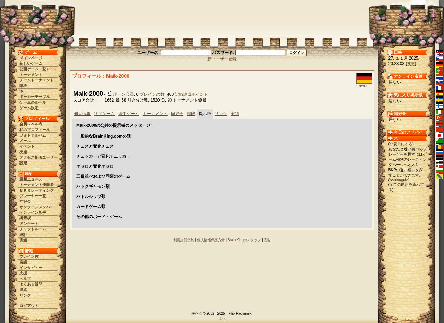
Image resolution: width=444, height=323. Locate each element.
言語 (23, 262)
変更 (411, 64)
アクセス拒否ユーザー (38, 157)
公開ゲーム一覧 (32, 69)
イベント (27, 146)
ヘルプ (25, 279)
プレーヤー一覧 (32, 196)
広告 (267, 240)
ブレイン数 (29, 256)
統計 (23, 235)
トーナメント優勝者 (36, 185)
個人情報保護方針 (211, 240)
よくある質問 (30, 284)
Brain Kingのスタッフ (244, 240)
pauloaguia (399, 180)
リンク (25, 295)
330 (51, 69)
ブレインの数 (151, 94)
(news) (361, 85)
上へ (222, 318)
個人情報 (82, 113)
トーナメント (30, 74)
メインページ (30, 58)
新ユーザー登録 (222, 58)
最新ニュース (30, 179)
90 (169, 100)
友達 (23, 152)
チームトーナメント (36, 80)
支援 (23, 273)
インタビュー (30, 267)
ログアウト (29, 306)
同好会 (25, 201)
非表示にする (401, 144)
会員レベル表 (30, 124)
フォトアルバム (32, 135)
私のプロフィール (34, 130)
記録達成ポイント (191, 94)
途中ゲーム (128, 113)
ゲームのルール (32, 102)
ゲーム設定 (29, 108)
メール (25, 141)
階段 (23, 86)
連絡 (23, 290)
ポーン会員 (123, 94)
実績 (23, 240)
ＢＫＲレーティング (36, 190)
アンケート (29, 223)
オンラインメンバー (36, 207)
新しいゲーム (30, 63)
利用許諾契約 (183, 240)
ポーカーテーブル (34, 97)
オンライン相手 (32, 212)
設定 (23, 163)
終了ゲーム (104, 113)
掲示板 (25, 218)
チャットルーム (32, 229)
